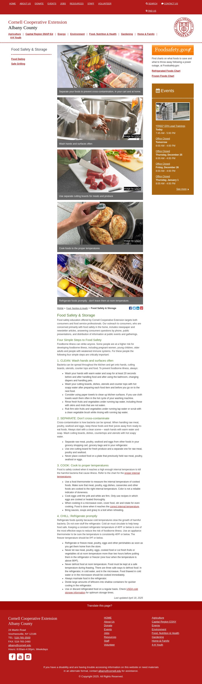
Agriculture (14, 34)
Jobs (63, 3)
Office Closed (163, 138)
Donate (39, 3)
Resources (77, 3)
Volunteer (104, 3)
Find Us (152, 11)
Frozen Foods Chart (163, 76)
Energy (62, 34)
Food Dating (18, 59)
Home (12, 3)
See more (181, 189)
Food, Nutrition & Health (103, 34)
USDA (137, 136)
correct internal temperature (124, 506)
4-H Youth (15, 37)
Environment (77, 34)
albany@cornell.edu (19, 645)
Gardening (127, 34)
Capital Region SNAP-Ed (39, 34)
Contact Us (171, 3)
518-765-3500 (22, 637)
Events (52, 3)
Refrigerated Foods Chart (166, 71)
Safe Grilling (18, 63)
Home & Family (146, 34)
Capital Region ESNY (164, 621)
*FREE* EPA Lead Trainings (170, 126)
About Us (25, 3)
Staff (91, 3)
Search (152, 3)
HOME (108, 617)
